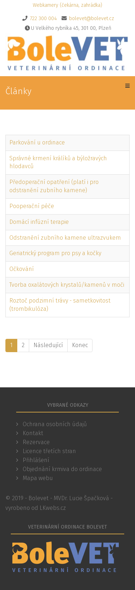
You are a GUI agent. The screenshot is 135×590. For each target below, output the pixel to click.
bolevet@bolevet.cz (91, 18)
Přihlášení (35, 460)
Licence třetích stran (48, 451)
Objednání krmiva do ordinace (61, 469)
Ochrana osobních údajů (54, 424)
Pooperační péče (31, 206)
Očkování (21, 269)
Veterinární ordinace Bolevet (67, 527)
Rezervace (35, 442)
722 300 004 (43, 18)
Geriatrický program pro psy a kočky (55, 253)
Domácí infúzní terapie (39, 221)
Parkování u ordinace (37, 142)
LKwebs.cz (53, 507)
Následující (48, 345)
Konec (80, 345)
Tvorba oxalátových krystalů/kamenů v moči (66, 284)
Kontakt (32, 433)
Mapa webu (37, 478)
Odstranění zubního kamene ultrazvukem (65, 237)
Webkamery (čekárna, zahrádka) (67, 5)
